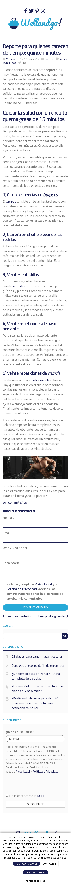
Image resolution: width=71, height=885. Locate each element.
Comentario (11, 563)
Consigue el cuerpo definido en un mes (38, 665)
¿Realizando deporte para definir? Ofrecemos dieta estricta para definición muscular (35, 703)
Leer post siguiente (53, 616)
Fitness (49, 59)
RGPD (41, 795)
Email (6, 532)
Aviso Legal (43, 584)
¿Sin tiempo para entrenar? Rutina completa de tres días (36, 676)
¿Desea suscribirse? (20, 731)
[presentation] (33, 783)
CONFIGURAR (50, 863)
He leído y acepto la (25, 795)
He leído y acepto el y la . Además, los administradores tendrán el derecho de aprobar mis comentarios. (34, 591)
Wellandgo (12, 59)
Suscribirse (35, 804)
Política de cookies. (35, 881)
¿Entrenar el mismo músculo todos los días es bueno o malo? (38, 688)
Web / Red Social (15, 547)
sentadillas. (20, 285)
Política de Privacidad (21, 588)
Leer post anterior (17, 616)
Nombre (8, 517)
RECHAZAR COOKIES (26, 863)
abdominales (42, 379)
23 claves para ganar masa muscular (37, 656)
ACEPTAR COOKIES (35, 872)
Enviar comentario (35, 607)
